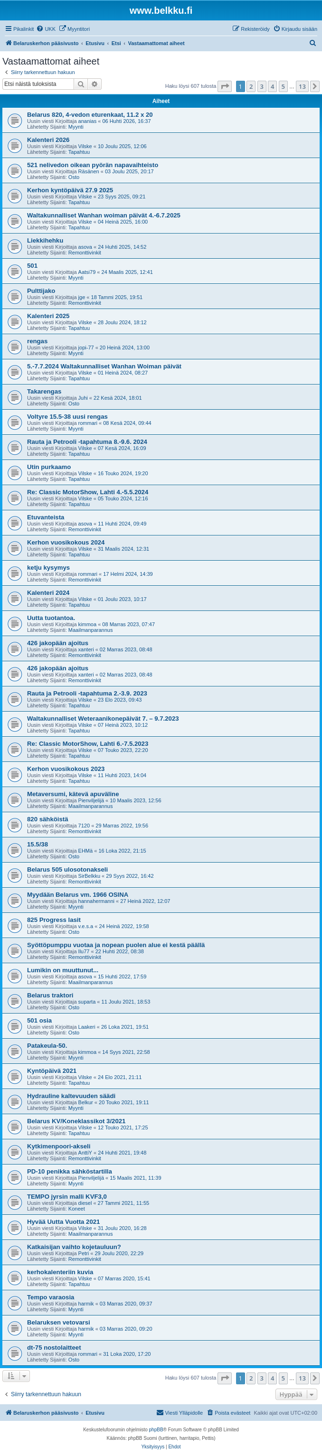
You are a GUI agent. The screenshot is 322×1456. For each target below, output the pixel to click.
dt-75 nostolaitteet (54, 1347)
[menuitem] (46, 29)
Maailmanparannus (90, 630)
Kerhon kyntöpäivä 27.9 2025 (70, 190)
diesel (85, 1203)
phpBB (156, 1429)
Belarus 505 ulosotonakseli (67, 869)
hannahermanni (96, 901)
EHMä (85, 851)
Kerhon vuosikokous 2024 (65, 542)
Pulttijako (41, 290)
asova (85, 247)
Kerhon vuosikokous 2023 (65, 768)
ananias (87, 121)
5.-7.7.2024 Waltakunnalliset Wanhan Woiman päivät (104, 366)
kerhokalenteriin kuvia (60, 1272)
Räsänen (88, 171)
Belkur (85, 1102)
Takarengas (44, 391)
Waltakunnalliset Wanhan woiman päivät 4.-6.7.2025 (103, 215)
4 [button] (272, 86)
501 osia (39, 1020)
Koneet (76, 1209)
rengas (37, 341)
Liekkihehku (45, 240)
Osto (73, 177)
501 (32, 265)
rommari (87, 423)
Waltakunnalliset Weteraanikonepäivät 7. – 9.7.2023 (103, 718)
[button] (225, 86)
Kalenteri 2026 (48, 139)
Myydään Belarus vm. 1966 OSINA (77, 894)
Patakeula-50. (47, 1045)
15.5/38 (37, 844)
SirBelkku (89, 876)
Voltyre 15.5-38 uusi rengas (67, 416)
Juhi (83, 398)
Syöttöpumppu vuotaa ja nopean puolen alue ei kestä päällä (116, 945)
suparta (87, 1002)
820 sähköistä (47, 819)
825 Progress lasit (54, 919)
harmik (86, 1303)
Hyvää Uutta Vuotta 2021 (63, 1221)
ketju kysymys (48, 567)
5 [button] (283, 86)
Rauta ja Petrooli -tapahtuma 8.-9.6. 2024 (87, 441)
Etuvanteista (45, 517)
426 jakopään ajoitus (57, 643)
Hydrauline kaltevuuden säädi (71, 1095)
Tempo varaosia (50, 1297)
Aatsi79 (87, 272)
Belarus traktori (50, 995)
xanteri (86, 649)
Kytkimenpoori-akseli (58, 1146)
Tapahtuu (79, 152)
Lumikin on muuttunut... (62, 970)
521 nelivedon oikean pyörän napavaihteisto (92, 165)
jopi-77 (86, 347)
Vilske (85, 146)
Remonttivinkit (84, 252)
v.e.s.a (86, 926)
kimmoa (87, 624)
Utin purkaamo (49, 466)
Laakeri (86, 1027)
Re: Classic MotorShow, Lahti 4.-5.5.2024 (87, 492)
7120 (84, 825)
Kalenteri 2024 (48, 592)
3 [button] (262, 86)
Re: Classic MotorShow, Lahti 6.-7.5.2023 (87, 743)
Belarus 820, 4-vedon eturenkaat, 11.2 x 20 (90, 114)
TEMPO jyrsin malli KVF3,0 (67, 1196)
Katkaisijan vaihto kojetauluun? (74, 1246)
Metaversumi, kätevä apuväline (73, 794)
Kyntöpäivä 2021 (51, 1070)
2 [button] (251, 86)
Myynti (76, 127)
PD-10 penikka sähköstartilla (69, 1171)
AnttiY (85, 1152)
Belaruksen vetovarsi (58, 1322)
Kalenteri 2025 (48, 315)
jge (81, 297)
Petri (83, 1253)
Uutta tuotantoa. (51, 617)
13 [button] (302, 86)
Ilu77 (84, 951)
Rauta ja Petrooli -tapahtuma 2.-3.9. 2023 (87, 693)
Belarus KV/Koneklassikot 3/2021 (76, 1121)
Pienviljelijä (91, 800)
